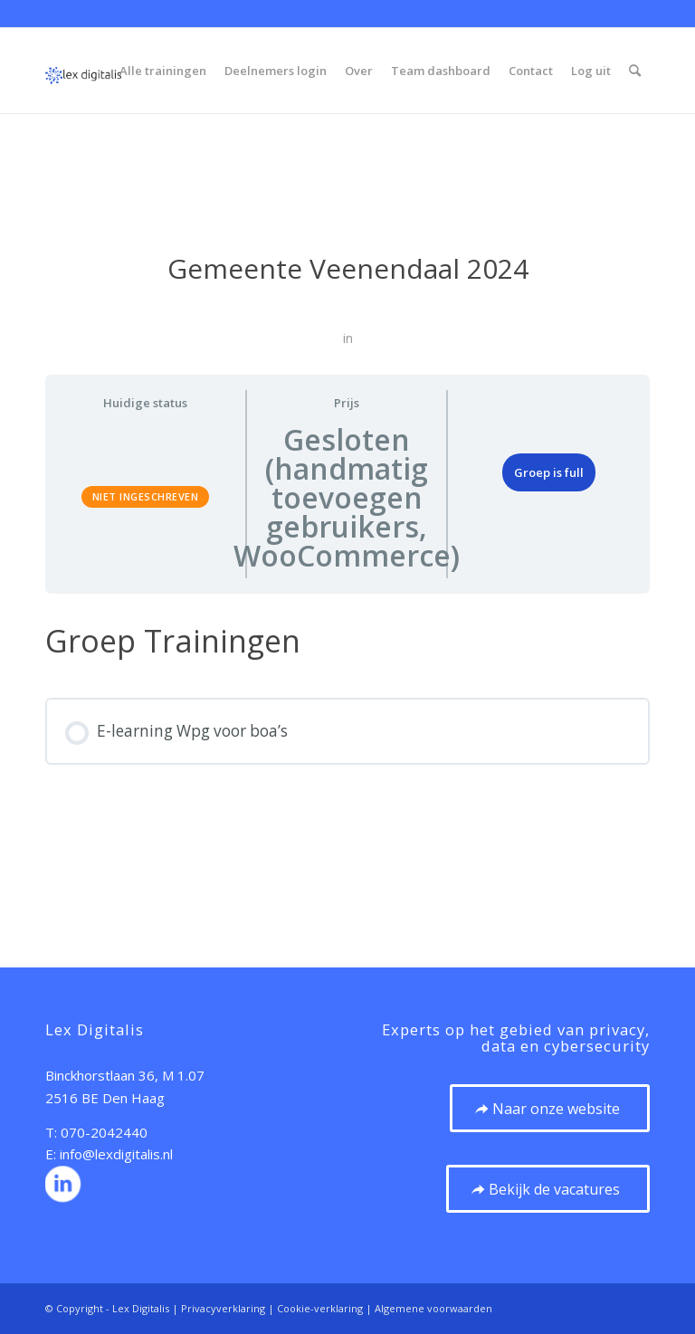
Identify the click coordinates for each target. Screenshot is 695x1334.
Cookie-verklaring (320, 1308)
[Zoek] (635, 70)
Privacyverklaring (223, 1308)
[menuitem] (162, 70)
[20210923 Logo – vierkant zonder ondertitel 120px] (83, 70)
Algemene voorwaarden (433, 1308)
